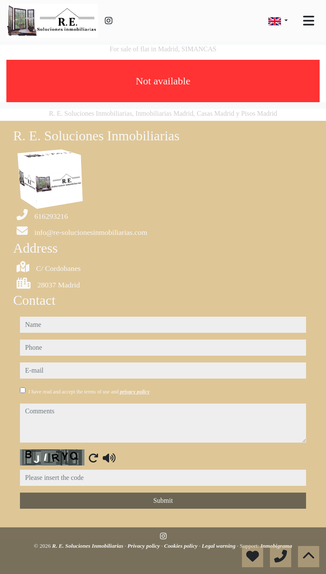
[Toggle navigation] (308, 21)
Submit (163, 500)
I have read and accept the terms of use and (88, 392)
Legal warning (219, 546)
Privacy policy (144, 546)
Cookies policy (181, 546)
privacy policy (134, 392)
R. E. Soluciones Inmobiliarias (88, 546)
